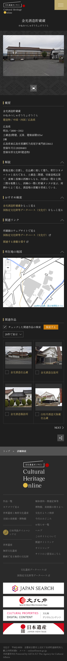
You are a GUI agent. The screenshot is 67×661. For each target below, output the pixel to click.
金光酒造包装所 (49, 372)
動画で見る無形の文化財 (16, 556)
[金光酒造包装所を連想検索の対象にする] (37, 372)
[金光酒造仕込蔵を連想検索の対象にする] (7, 372)
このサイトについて (45, 536)
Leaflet (37, 306)
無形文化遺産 (10, 550)
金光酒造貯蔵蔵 (12, 205)
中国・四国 (19, 119)
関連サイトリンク (44, 542)
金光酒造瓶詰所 (19, 414)
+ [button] (8, 262)
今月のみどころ (43, 518)
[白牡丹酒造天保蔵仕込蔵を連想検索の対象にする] (37, 414)
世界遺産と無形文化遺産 (16, 513)
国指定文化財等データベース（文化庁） (25, 210)
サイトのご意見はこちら (48, 553)
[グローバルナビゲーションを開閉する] (60, 5)
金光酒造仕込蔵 (19, 372)
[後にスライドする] (59, 427)
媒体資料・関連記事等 (47, 501)
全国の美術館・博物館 (14, 518)
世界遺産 (7, 544)
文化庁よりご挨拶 (44, 513)
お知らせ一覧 (42, 524)
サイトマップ (42, 548)
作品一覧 (7, 501)
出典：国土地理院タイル (52, 306)
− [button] (8, 268)
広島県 (31, 119)
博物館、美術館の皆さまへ (49, 507)
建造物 (7, 119)
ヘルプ (38, 530)
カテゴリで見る (11, 507)
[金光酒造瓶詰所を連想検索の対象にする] (7, 414)
